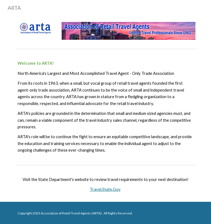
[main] (105, 107)
